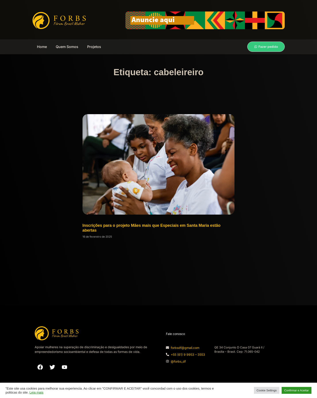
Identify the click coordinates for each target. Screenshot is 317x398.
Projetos (94, 46)
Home (42, 46)
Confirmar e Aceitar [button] (296, 390)
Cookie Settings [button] (267, 390)
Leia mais (36, 392)
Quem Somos (67, 46)
